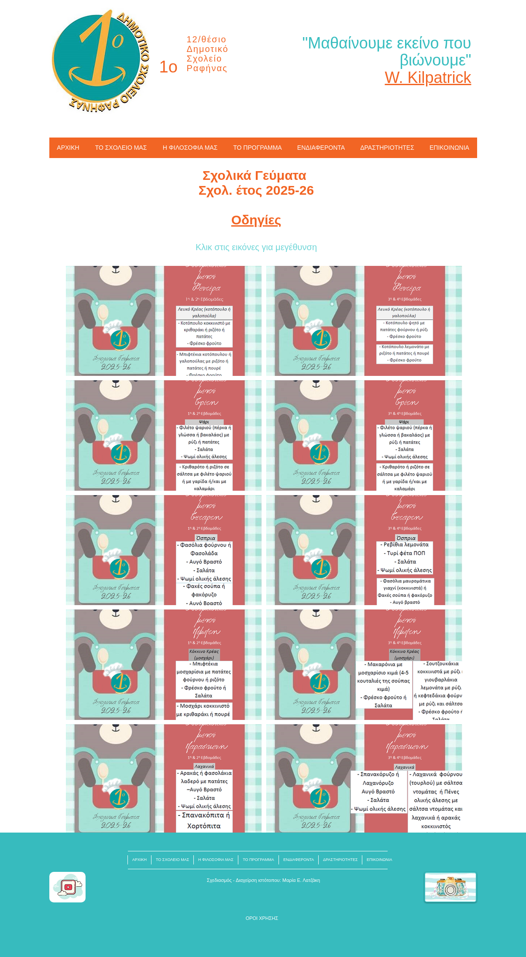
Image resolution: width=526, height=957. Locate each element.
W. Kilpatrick (428, 77)
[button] (262, 918)
